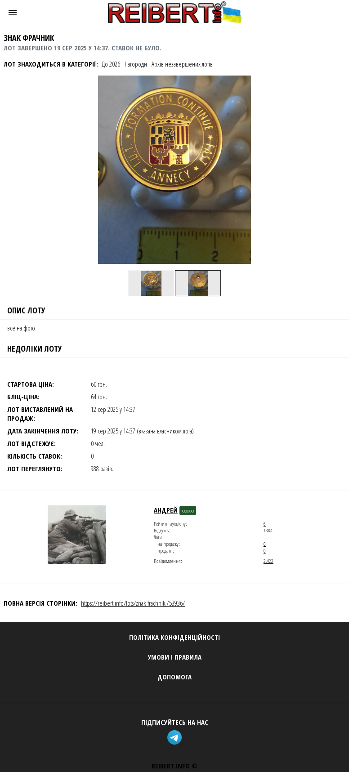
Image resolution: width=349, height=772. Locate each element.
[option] (151, 283)
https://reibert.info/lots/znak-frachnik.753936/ (133, 602)
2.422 (268, 561)
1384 (268, 530)
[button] (12, 12)
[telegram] (174, 738)
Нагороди (136, 63)
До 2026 (111, 63)
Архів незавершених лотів (182, 63)
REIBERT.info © (174, 765)
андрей (166, 509)
